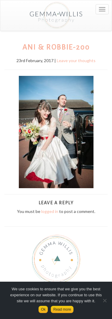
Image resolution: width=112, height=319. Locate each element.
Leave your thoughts (76, 60)
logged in (49, 211)
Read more (62, 309)
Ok (43, 309)
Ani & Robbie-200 (56, 47)
